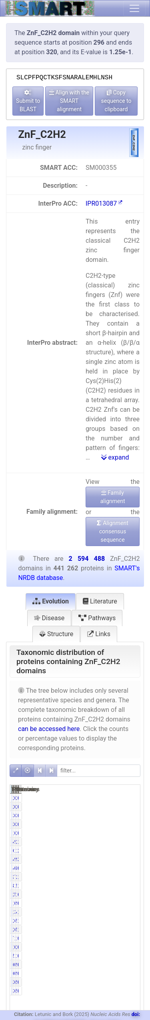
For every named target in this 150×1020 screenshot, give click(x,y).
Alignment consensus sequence (112, 531)
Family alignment (112, 496)
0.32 (115, 947)
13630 (109, 912)
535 (123, 982)
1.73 (115, 938)
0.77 (115, 815)
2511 (125, 798)
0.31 (115, 903)
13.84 (117, 850)
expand (115, 457)
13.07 (135, 877)
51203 (127, 921)
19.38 (135, 885)
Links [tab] (98, 634)
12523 (127, 956)
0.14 (115, 964)
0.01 (133, 982)
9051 (125, 903)
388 (105, 982)
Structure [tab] (56, 634)
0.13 (133, 815)
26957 (109, 921)
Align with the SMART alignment (69, 100)
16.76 (135, 842)
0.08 (133, 798)
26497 (109, 929)
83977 (109, 885)
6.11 (115, 921)
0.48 (133, 956)
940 (123, 964)
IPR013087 (104, 203)
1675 (107, 833)
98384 (127, 859)
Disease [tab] (49, 618)
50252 (127, 929)
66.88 (135, 894)
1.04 (133, 921)
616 (105, 964)
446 (105, 868)
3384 (107, 815)
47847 (127, 912)
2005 (125, 833)
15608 (127, 938)
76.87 (117, 877)
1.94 (133, 929)
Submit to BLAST (28, 101)
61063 (109, 850)
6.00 (115, 929)
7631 (107, 938)
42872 (109, 859)
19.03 (117, 885)
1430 (107, 947)
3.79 (133, 859)
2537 (125, 947)
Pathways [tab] (97, 618)
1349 (107, 903)
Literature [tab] (100, 601)
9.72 (115, 859)
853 (123, 868)
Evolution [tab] (50, 601)
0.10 (115, 868)
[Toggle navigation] (134, 8)
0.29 (133, 938)
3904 (125, 815)
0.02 (133, 964)
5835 (107, 956)
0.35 (133, 903)
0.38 (115, 833)
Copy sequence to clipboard (116, 100)
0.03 (133, 868)
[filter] (98, 771)
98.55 (117, 842)
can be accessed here (49, 729)
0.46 (115, 798)
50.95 (117, 894)
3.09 (115, 912)
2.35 (133, 850)
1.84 (133, 912)
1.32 (115, 956)
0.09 (115, 982)
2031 (107, 798)
